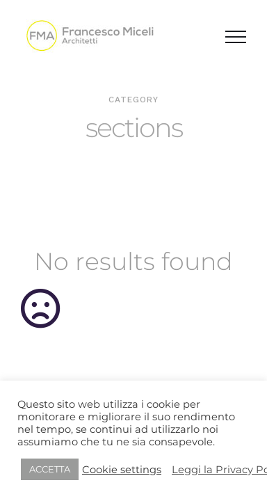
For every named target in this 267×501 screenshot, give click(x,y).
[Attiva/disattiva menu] (236, 37)
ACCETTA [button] (49, 469)
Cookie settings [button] (121, 469)
